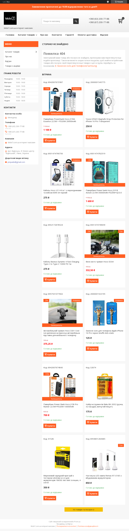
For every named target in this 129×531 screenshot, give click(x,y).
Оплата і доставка (87, 34)
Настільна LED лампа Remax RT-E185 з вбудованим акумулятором (104, 476)
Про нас (44, 34)
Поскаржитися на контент (66, 526)
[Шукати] (76, 21)
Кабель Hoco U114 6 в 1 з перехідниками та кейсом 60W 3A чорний (62, 191)
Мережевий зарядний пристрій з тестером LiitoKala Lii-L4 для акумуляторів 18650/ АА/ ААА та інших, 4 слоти (62, 479)
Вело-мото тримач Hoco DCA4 (100, 261)
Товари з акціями (12, 66)
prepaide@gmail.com (16, 162)
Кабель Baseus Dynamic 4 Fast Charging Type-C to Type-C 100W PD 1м (61, 262)
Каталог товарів (26, 34)
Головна (10, 34)
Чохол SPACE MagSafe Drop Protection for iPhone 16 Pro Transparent (105, 120)
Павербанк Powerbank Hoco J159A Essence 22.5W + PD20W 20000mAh (59, 120)
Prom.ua (77, 522)
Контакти (57, 34)
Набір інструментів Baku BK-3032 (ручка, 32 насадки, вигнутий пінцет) (104, 405)
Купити (51, 140)
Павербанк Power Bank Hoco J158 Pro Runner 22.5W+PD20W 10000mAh (60, 405)
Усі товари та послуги (82, 509)
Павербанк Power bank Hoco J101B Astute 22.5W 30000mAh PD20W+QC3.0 (104, 191)
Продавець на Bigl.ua (64, 524)
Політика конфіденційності (88, 526)
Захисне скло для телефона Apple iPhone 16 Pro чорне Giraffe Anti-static (104, 332)
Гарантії (70, 34)
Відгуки (104, 34)
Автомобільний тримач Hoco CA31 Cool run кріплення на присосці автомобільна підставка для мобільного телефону (61, 333)
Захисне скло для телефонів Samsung (77, 65)
